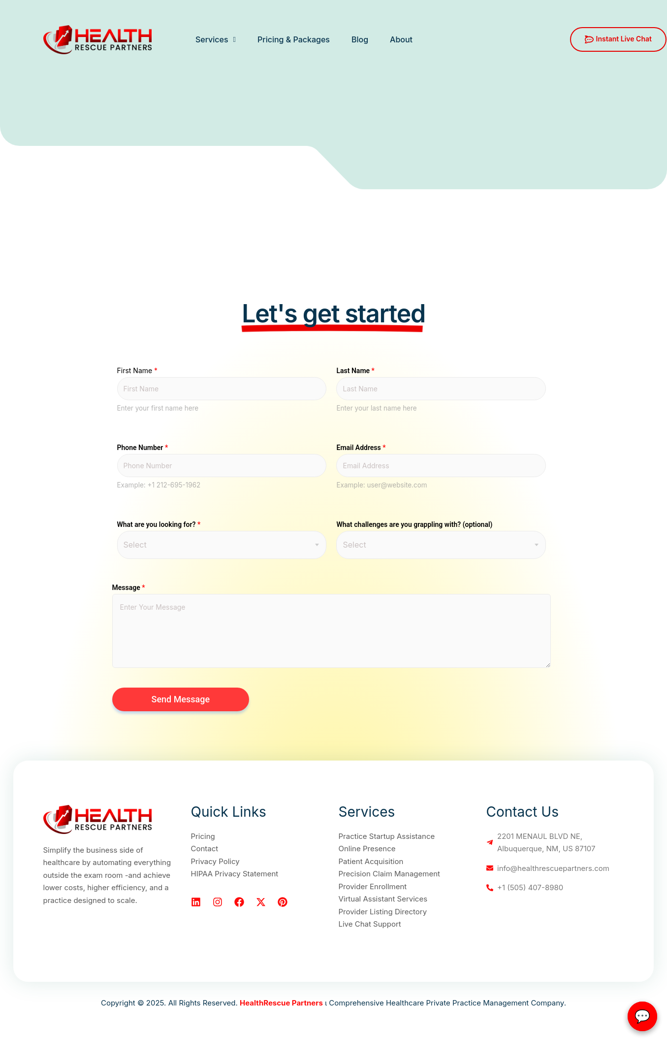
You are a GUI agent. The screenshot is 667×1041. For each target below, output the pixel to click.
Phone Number (142, 447)
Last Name (355, 371)
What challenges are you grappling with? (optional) (414, 524)
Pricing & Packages (293, 39)
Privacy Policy (215, 861)
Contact (205, 848)
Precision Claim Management (389, 873)
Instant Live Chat (618, 39)
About (401, 39)
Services (215, 39)
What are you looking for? (159, 524)
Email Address (360, 447)
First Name (137, 371)
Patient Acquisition (371, 861)
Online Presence (367, 848)
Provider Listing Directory (383, 911)
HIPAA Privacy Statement (235, 873)
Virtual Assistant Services (383, 898)
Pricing (203, 836)
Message (128, 587)
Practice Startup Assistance (387, 836)
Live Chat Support (370, 924)
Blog (359, 39)
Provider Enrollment (373, 886)
